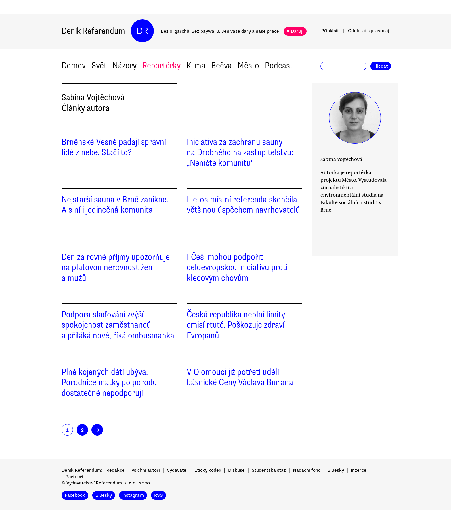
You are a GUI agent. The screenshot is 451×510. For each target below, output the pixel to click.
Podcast (279, 65)
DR (142, 31)
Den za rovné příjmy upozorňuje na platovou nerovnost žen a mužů (116, 267)
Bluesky (336, 470)
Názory (124, 65)
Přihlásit (330, 31)
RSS (158, 495)
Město (248, 65)
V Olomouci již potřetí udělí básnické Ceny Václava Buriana (240, 377)
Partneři (74, 477)
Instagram (133, 495)
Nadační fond (307, 470)
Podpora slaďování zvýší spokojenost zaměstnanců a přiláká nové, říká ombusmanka (118, 325)
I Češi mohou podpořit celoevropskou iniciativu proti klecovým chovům (237, 267)
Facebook (75, 495)
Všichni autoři (145, 470)
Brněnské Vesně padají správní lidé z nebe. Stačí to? (114, 147)
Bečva (221, 65)
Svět (99, 65)
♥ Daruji (295, 31)
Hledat (381, 66)
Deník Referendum (93, 31)
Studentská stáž (269, 470)
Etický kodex (207, 470)
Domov (74, 65)
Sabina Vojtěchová (341, 159)
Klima (195, 65)
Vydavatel (177, 470)
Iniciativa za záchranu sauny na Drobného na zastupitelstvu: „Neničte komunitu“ (240, 152)
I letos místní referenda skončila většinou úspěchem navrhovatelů (243, 205)
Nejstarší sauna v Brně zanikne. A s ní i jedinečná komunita (115, 205)
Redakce (115, 470)
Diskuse (236, 470)
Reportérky (161, 65)
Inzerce (358, 470)
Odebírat (368, 31)
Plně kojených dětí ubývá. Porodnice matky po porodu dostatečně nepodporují (109, 382)
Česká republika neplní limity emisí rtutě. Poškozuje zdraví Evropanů (236, 325)
